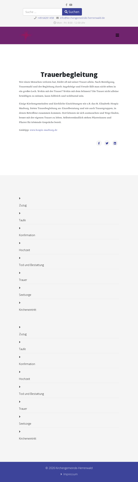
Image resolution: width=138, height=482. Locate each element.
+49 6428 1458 (46, 18)
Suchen (72, 12)
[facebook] (66, 5)
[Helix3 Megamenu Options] (117, 35)
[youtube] (70, 5)
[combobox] (42, 11)
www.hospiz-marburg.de (43, 130)
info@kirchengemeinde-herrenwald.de (82, 18)
